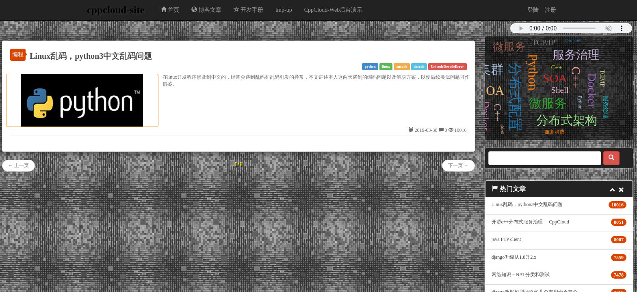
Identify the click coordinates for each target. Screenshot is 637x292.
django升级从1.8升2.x (514, 257)
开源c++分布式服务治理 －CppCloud (530, 222)
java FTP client (506, 239)
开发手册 (249, 9)
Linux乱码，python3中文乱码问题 (91, 56)
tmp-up (283, 10)
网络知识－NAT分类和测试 (521, 274)
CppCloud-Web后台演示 (333, 10)
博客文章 (206, 9)
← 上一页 (18, 165)
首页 (170, 9)
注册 (550, 10)
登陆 (533, 10)
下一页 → (458, 165)
